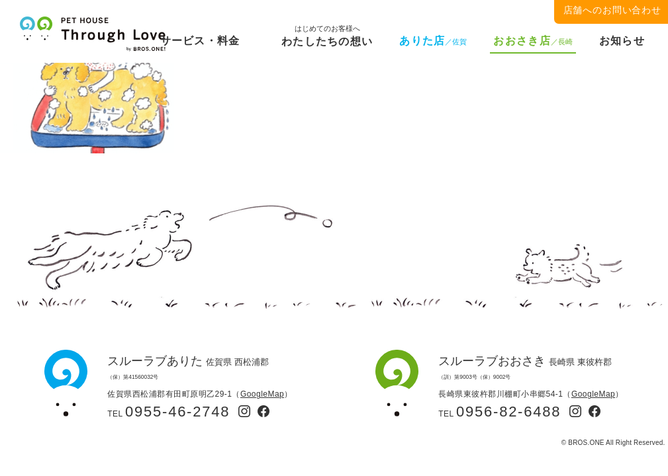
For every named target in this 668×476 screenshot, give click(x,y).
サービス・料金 (200, 40)
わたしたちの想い (327, 38)
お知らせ (622, 40)
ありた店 (433, 40)
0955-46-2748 (177, 411)
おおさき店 (532, 40)
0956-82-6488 (508, 411)
